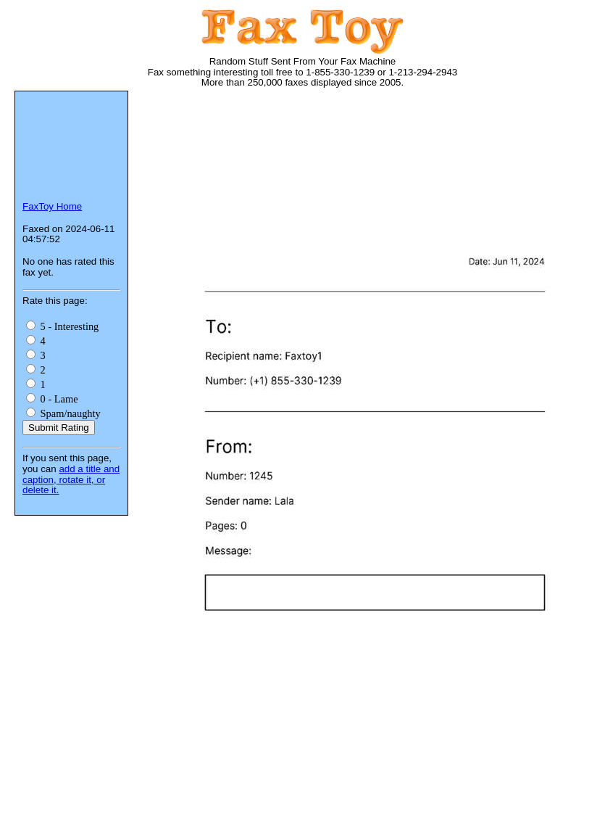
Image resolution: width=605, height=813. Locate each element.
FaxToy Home (52, 206)
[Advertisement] (208, 157)
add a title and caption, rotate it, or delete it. (71, 479)
